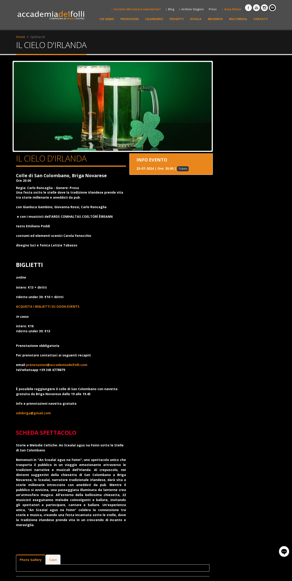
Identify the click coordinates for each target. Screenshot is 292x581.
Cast (53, 560)
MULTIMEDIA (238, 19)
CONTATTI (260, 19)
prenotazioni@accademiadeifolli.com (56, 365)
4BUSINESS (215, 19)
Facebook (248, 7)
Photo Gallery (31, 560)
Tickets (182, 169)
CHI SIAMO (106, 19)
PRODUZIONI (129, 19)
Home (20, 37)
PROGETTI (176, 19)
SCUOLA (195, 19)
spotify (272, 7)
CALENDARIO (154, 19)
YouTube (256, 7)
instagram (264, 7)
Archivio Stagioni (191, 9)
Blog (170, 9)
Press (213, 9)
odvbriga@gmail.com (33, 413)
